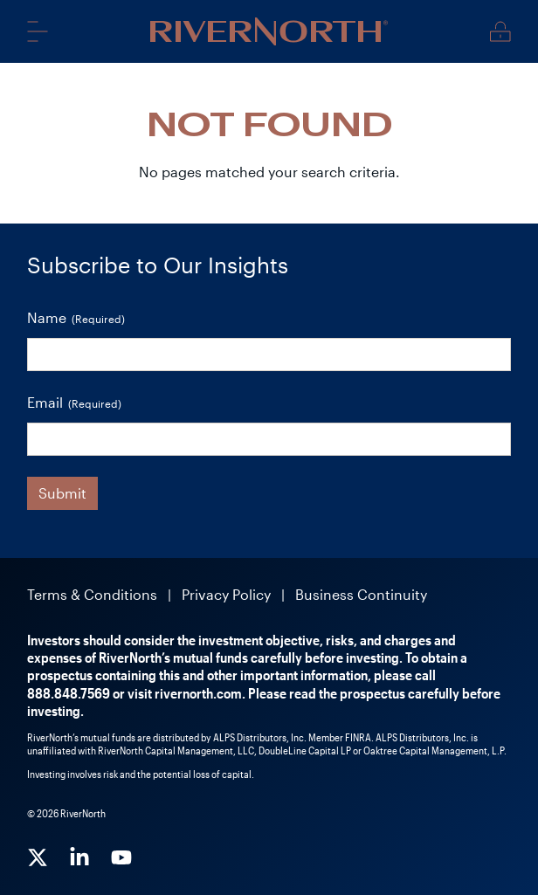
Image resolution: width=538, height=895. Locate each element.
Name (76, 318)
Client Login (500, 32)
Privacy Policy (226, 594)
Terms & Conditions (92, 594)
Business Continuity (361, 594)
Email (74, 402)
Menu (37, 31)
